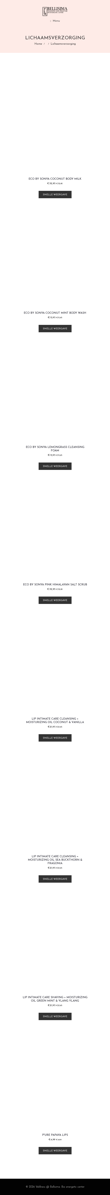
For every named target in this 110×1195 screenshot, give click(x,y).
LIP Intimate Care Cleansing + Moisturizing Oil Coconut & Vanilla (55, 721)
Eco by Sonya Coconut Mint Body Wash (55, 313)
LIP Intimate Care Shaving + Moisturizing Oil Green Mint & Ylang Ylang (55, 999)
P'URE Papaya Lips (55, 1135)
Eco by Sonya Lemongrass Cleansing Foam (55, 449)
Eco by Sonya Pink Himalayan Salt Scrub (55, 584)
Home (38, 44)
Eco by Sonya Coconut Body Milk (55, 179)
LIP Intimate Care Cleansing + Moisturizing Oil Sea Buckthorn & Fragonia (55, 860)
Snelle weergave (55, 194)
